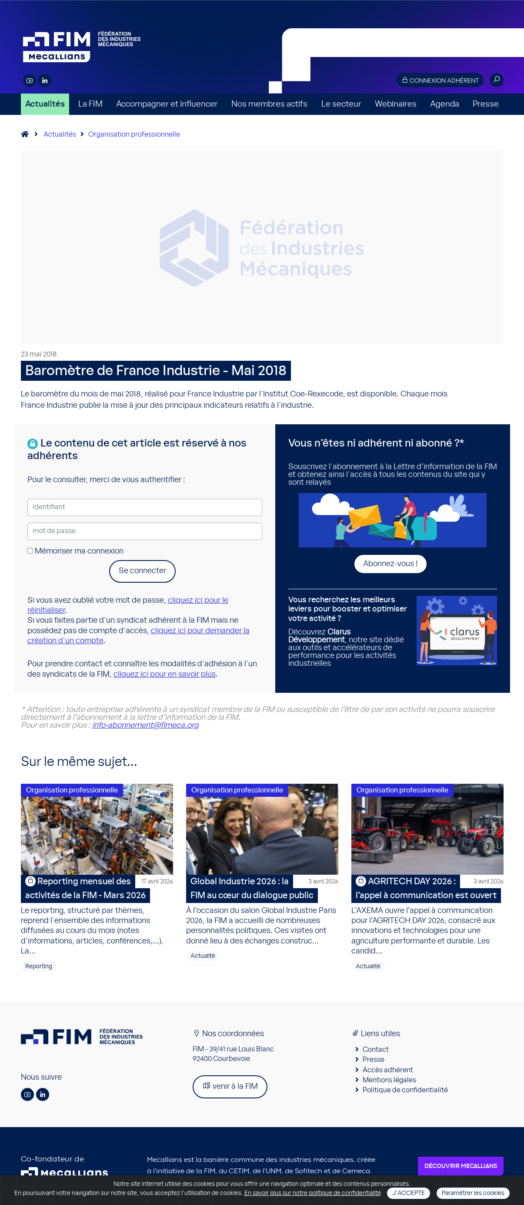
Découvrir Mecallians (460, 1167)
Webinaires (396, 104)
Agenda (444, 104)
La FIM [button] (90, 104)
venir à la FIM (230, 1086)
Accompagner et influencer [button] (167, 104)
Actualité (202, 957)
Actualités (45, 104)
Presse (486, 104)
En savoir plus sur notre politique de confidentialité (312, 1193)
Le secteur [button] (341, 104)
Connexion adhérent (440, 80)
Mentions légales (389, 1080)
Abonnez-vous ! (390, 564)
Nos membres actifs (269, 104)
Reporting (38, 967)
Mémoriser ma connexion (75, 551)
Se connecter (142, 571)
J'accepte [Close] (408, 1193)
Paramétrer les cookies (473, 1193)
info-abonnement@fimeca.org (145, 725)
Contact (376, 1050)
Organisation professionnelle (134, 134)
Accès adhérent (388, 1070)
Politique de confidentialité (405, 1091)
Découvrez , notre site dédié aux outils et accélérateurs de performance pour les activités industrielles (349, 632)
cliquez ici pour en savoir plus (164, 674)
